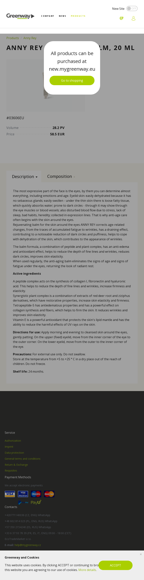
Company (47, 16)
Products (78, 16)
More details (87, 570)
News (62, 16)
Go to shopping (72, 80)
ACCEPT (115, 565)
